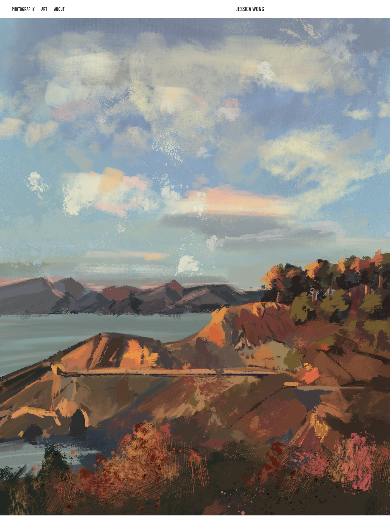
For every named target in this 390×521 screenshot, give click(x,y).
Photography (23, 9)
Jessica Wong (250, 9)
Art (44, 9)
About (59, 9)
